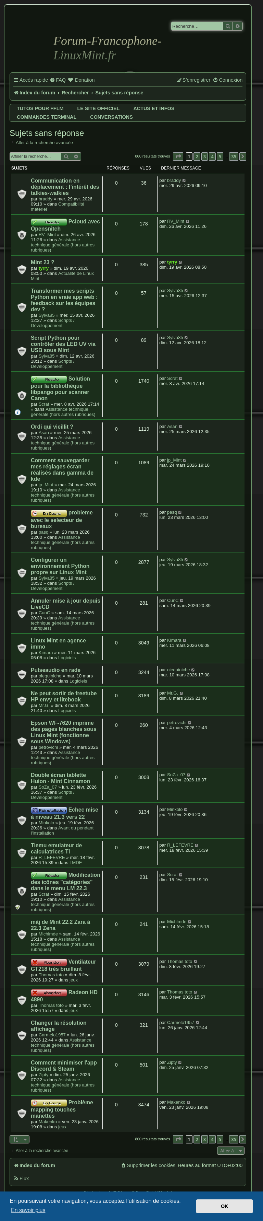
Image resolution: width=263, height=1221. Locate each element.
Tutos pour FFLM (40, 108)
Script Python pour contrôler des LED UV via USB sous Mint (63, 344)
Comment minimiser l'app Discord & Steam (64, 1066)
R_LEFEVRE (52, 857)
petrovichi (48, 747)
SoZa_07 (48, 787)
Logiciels (67, 657)
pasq (44, 532)
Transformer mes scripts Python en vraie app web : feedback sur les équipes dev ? (64, 300)
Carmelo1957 (52, 1034)
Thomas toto (51, 974)
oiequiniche (50, 675)
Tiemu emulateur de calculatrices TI (56, 848)
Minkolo (46, 822)
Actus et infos (153, 108)
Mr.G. (44, 705)
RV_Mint (47, 234)
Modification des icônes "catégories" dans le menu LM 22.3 (65, 881)
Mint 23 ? (42, 262)
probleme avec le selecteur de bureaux (62, 519)
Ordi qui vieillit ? (52, 427)
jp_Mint (46, 484)
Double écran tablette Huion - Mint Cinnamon (60, 778)
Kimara (46, 652)
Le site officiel (98, 108)
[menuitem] (58, 80)
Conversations (111, 117)
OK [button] (224, 1206)
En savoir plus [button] (28, 1210)
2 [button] (197, 156)
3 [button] (204, 156)
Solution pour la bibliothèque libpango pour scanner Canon (60, 388)
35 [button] (233, 156)
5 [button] (220, 156)
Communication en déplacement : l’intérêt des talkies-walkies (65, 187)
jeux (74, 979)
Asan (44, 432)
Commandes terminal (46, 117)
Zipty (44, 1074)
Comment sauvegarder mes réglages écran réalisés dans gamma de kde (62, 469)
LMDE (76, 862)
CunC (44, 612)
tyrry (44, 268)
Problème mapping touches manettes (62, 1109)
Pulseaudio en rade (55, 670)
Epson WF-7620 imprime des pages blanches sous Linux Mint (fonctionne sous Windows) (64, 732)
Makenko (48, 1121)
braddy (45, 198)
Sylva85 (47, 315)
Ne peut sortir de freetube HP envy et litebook (64, 696)
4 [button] (212, 156)
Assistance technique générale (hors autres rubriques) (63, 245)
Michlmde (48, 934)
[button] (178, 156)
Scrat (44, 404)
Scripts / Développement (53, 323)
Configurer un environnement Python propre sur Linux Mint (60, 566)
